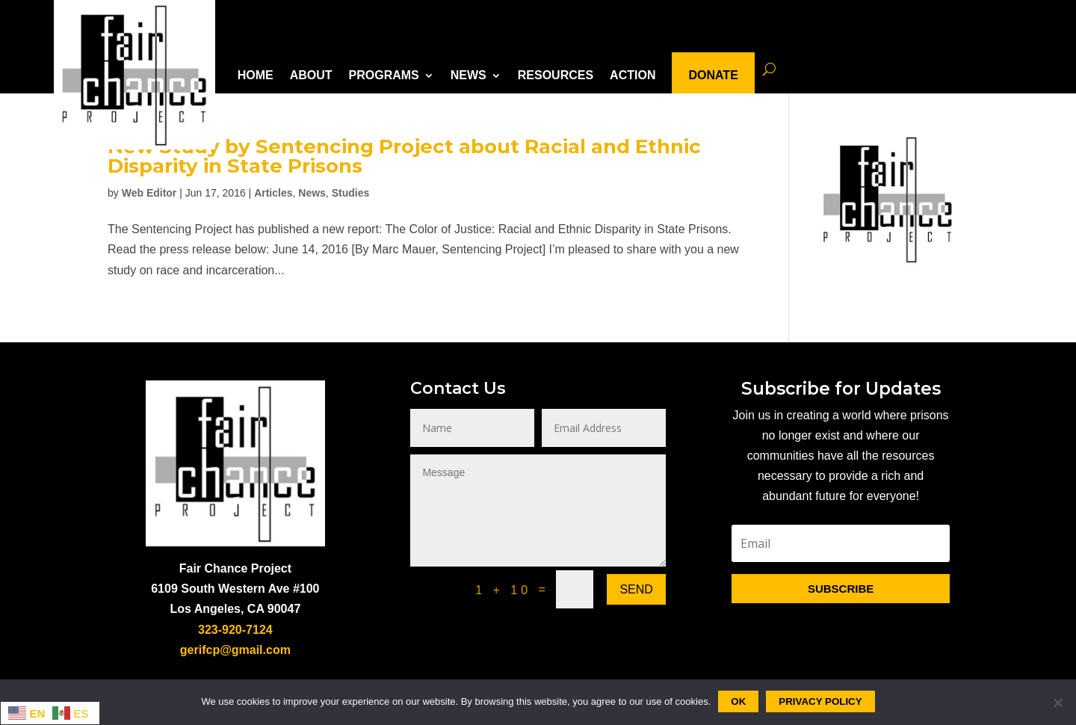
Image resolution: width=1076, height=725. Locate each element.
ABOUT (311, 75)
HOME (255, 75)
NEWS (468, 75)
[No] (1057, 702)
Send (635, 589)
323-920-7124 (235, 629)
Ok (738, 701)
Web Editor (149, 193)
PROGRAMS (384, 75)
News (312, 193)
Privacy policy (820, 701)
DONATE (713, 75)
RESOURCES (555, 75)
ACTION (632, 75)
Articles (273, 193)
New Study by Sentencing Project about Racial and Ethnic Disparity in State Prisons (404, 156)
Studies (351, 193)
